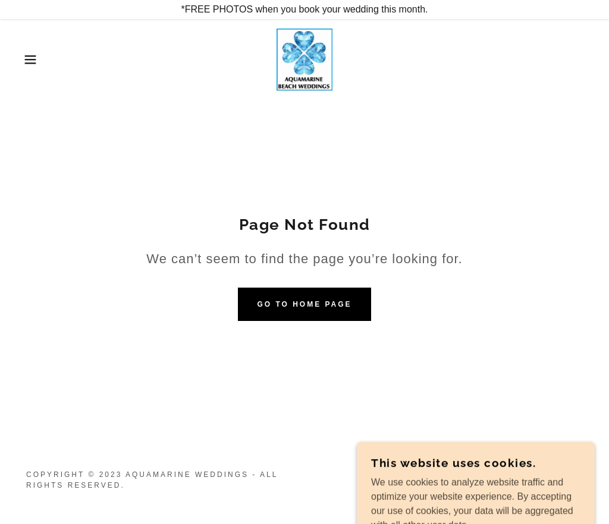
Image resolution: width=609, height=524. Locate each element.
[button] (30, 59)
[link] (305, 59)
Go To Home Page (304, 304)
